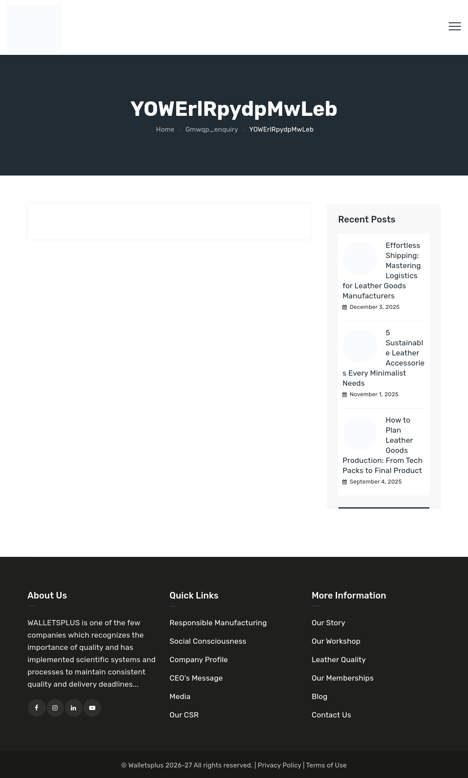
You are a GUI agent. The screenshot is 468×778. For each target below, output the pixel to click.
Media (180, 696)
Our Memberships (343, 678)
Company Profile (199, 659)
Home (164, 129)
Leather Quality (339, 659)
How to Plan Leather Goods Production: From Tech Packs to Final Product (382, 445)
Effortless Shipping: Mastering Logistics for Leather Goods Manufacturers (381, 270)
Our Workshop (336, 641)
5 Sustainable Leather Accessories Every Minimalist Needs (383, 357)
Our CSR (184, 714)
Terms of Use (326, 765)
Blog (319, 696)
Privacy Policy (279, 765)
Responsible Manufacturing (218, 622)
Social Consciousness (208, 641)
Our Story (328, 622)
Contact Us (331, 714)
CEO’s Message (196, 678)
